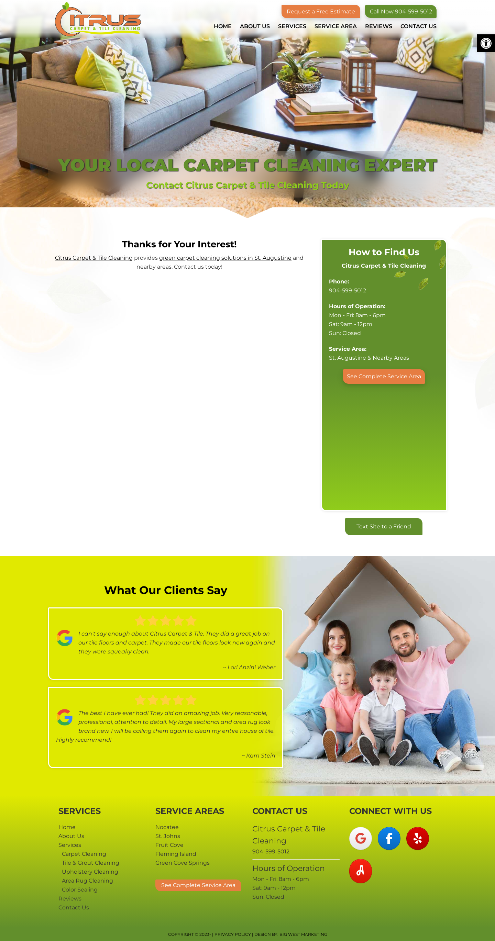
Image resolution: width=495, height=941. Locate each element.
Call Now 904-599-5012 (400, 11)
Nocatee (167, 827)
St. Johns (167, 836)
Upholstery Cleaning (90, 872)
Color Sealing (80, 889)
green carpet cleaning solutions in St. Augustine (225, 258)
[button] (486, 43)
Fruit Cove (169, 845)
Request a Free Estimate (320, 11)
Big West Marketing (303, 934)
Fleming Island (175, 854)
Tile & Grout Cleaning (90, 863)
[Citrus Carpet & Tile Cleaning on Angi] (360, 871)
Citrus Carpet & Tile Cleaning (98, 19)
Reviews (69, 898)
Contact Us (73, 907)
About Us (71, 836)
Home (67, 827)
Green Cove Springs (182, 863)
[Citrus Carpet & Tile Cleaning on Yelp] (417, 838)
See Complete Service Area (384, 376)
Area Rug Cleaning (87, 880)
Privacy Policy (232, 934)
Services (69, 845)
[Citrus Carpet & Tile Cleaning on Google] (360, 838)
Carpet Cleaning (84, 854)
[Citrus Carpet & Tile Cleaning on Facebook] (389, 838)
